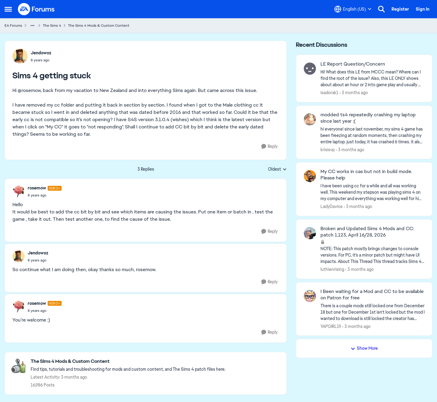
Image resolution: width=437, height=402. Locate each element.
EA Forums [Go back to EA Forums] (13, 25)
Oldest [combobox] (277, 169)
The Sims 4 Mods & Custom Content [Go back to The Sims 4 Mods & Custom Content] (98, 25)
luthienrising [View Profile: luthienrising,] (332, 269)
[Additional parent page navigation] (32, 25)
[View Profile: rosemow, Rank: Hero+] (18, 192)
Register (400, 9)
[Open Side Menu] (8, 9)
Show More (364, 348)
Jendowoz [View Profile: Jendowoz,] (41, 53)
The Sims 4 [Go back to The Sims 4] (52, 25)
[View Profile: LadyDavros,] (310, 176)
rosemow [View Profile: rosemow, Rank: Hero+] (37, 188)
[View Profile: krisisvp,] (310, 119)
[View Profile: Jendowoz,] (20, 56)
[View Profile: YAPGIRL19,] (310, 296)
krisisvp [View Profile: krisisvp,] (327, 149)
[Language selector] (353, 9)
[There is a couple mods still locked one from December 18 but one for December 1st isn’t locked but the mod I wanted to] (372, 312)
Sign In (422, 9)
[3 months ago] (354, 93)
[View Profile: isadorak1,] (310, 69)
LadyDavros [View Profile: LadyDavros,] (331, 206)
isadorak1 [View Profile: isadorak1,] (329, 92)
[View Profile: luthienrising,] (310, 233)
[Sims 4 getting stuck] (45, 195)
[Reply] (269, 146)
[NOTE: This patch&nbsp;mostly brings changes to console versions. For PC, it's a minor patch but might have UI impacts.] (372, 255)
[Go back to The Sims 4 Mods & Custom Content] (128, 361)
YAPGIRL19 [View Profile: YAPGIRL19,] (330, 326)
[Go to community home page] (36, 9)
